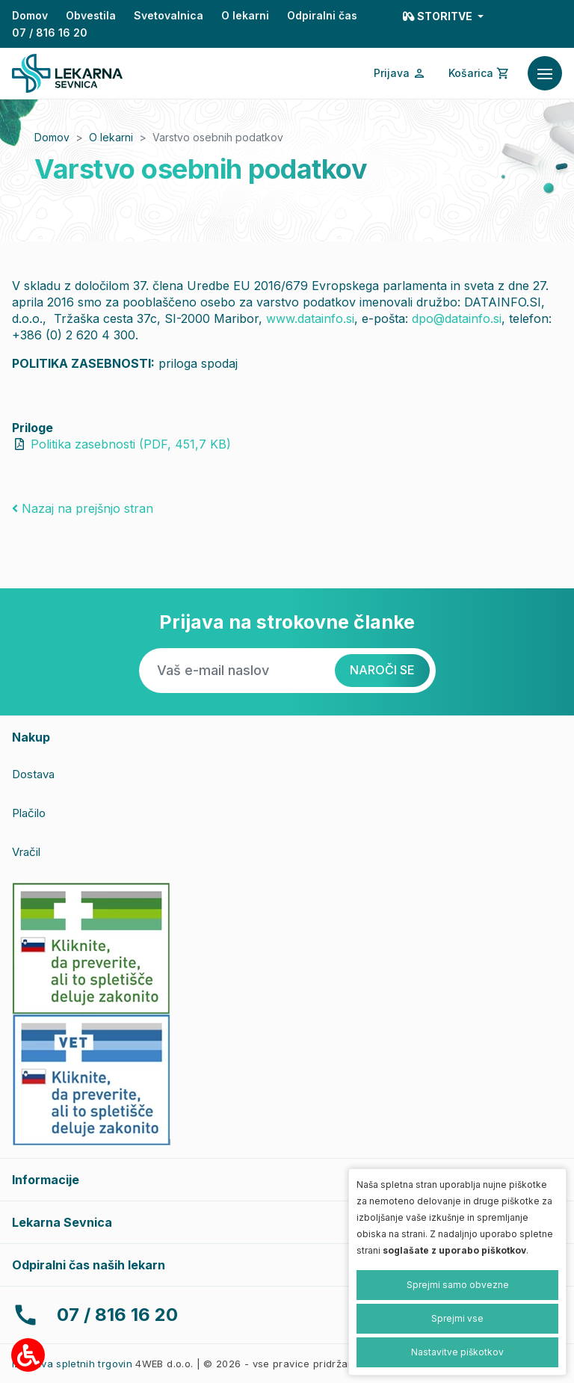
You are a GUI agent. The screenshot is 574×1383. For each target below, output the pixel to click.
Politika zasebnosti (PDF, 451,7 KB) (131, 444)
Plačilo (29, 813)
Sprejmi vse (457, 1318)
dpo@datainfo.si (457, 318)
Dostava (33, 774)
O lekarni (245, 15)
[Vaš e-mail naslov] (237, 670)
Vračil (26, 852)
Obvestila (91, 15)
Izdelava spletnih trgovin (72, 1364)
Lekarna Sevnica (62, 1222)
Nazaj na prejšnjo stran (82, 508)
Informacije (45, 1179)
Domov (30, 15)
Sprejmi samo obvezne (458, 1284)
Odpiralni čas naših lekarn (88, 1264)
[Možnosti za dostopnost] (28, 1355)
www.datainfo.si (310, 318)
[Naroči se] (382, 670)
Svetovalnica (168, 15)
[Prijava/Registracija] (400, 73)
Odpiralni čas (322, 15)
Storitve (439, 16)
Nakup (31, 737)
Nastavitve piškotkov (457, 1352)
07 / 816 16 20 (49, 32)
